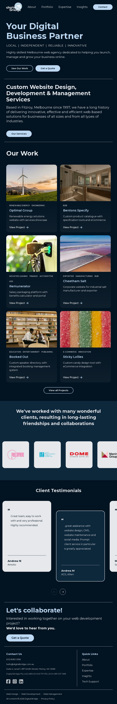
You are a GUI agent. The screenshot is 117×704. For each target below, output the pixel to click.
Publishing (47, 352)
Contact (102, 7)
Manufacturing (84, 276)
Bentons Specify (76, 210)
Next (63, 592)
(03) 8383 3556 (13, 659)
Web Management (52, 694)
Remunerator (19, 286)
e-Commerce (70, 352)
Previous (54, 592)
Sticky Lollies (73, 357)
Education (15, 352)
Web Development (30, 694)
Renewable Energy (19, 205)
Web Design (12, 694)
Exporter (68, 276)
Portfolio (47, 7)
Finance (34, 276)
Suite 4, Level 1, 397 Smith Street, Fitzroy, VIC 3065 (30, 669)
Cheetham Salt (74, 281)
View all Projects (58, 390)
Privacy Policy (48, 699)
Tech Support (90, 681)
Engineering (38, 205)
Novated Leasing (18, 276)
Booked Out (18, 357)
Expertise (64, 7)
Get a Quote (48, 68)
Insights (82, 7)
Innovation (84, 352)
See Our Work (19, 68)
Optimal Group (20, 210)
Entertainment (31, 352)
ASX (11, 281)
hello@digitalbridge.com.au (20, 664)
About (32, 7)
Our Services (19, 133)
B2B (65, 205)
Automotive (46, 276)
